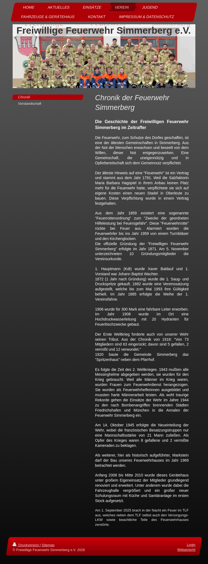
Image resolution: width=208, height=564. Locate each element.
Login (191, 545)
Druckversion (26, 545)
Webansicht (186, 550)
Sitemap (48, 545)
